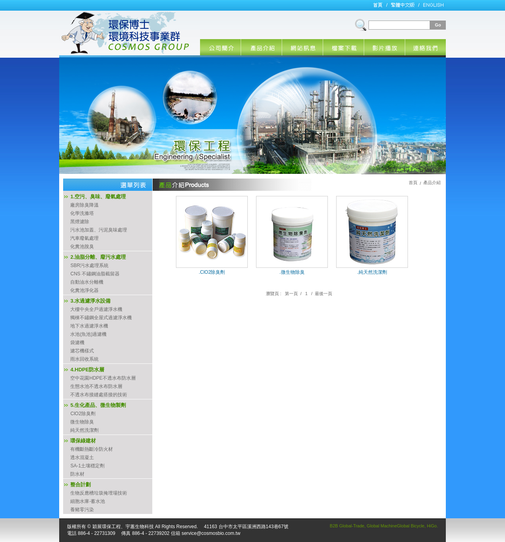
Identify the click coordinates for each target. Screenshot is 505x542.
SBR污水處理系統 (89, 265)
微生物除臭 (82, 422)
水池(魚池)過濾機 (88, 334)
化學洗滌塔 (82, 213)
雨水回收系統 (84, 359)
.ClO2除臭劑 (212, 272)
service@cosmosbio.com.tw (210, 533)
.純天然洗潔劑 (372, 272)
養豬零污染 (82, 509)
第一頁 (291, 293)
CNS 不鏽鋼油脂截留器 (95, 274)
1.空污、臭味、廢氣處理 (98, 196)
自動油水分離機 (86, 282)
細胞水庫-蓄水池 (87, 501)
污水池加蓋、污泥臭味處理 (98, 230)
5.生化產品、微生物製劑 (98, 405)
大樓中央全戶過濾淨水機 (96, 309)
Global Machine (382, 525)
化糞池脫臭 (82, 246)
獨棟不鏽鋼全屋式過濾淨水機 (101, 317)
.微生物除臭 (291, 272)
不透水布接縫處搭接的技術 (98, 394)
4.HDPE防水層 (87, 370)
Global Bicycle (411, 525)
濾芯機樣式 (82, 351)
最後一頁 (323, 293)
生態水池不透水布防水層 (96, 386)
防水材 (77, 474)
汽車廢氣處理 (84, 238)
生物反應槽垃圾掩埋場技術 (98, 493)
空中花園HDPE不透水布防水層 (102, 378)
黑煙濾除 (79, 221)
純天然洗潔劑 (84, 430)
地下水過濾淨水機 (89, 326)
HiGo (432, 525)
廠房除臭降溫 (84, 205)
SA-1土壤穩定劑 (87, 466)
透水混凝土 (82, 457)
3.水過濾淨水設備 (90, 301)
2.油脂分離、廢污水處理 (98, 257)
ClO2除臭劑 (82, 413)
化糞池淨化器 (84, 290)
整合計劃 (80, 484)
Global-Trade (352, 525)
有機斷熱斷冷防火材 (91, 449)
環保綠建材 (83, 441)
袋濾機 (77, 342)
